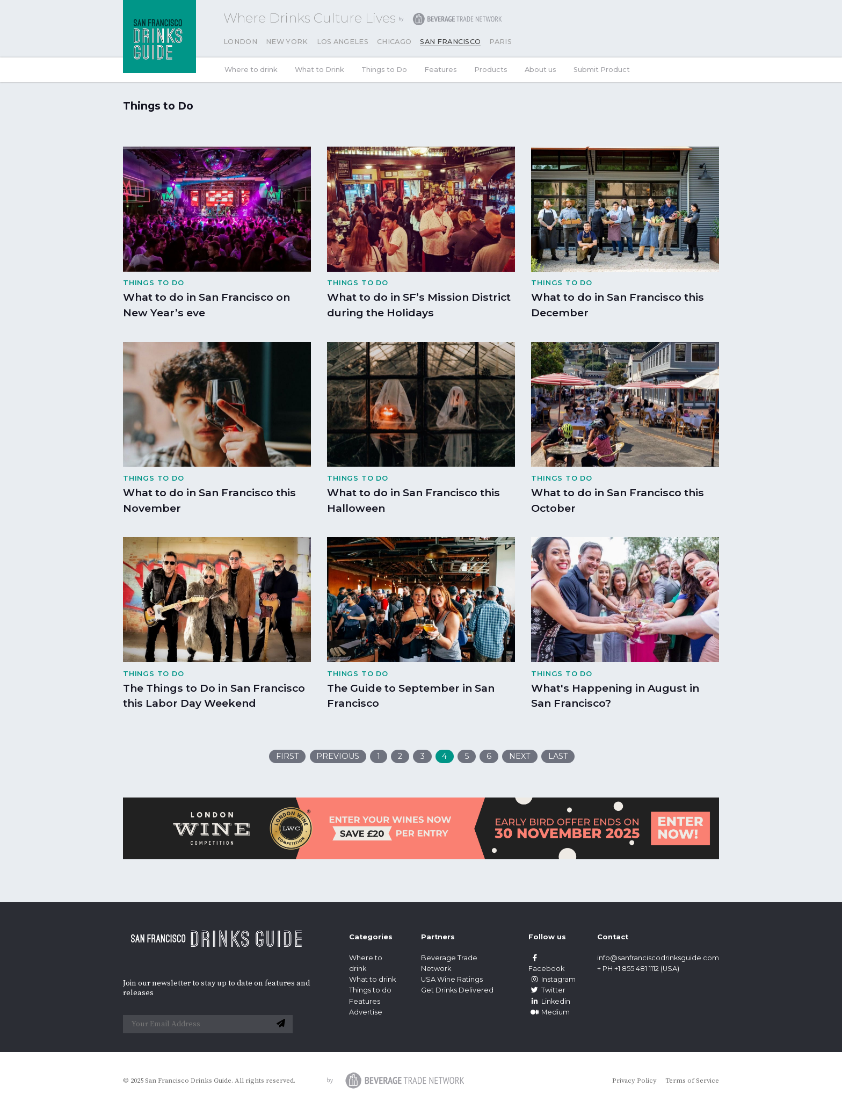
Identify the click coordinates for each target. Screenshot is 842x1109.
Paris (500, 42)
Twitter (546, 990)
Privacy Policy (634, 1080)
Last (558, 756)
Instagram (552, 979)
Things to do (370, 990)
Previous (337, 756)
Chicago (394, 42)
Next (520, 756)
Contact (612, 937)
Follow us (547, 937)
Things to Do (384, 70)
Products (490, 70)
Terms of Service (692, 1080)
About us (540, 70)
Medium (549, 1012)
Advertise (365, 1012)
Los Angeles (343, 42)
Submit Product (602, 70)
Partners (438, 937)
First (287, 756)
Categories (371, 937)
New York (287, 42)
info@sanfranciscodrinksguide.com (658, 958)
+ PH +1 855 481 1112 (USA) (638, 969)
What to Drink (319, 70)
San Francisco (450, 42)
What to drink (372, 979)
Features (440, 70)
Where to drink (251, 70)
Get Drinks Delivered (458, 990)
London (240, 42)
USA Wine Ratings (452, 979)
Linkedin (549, 1001)
